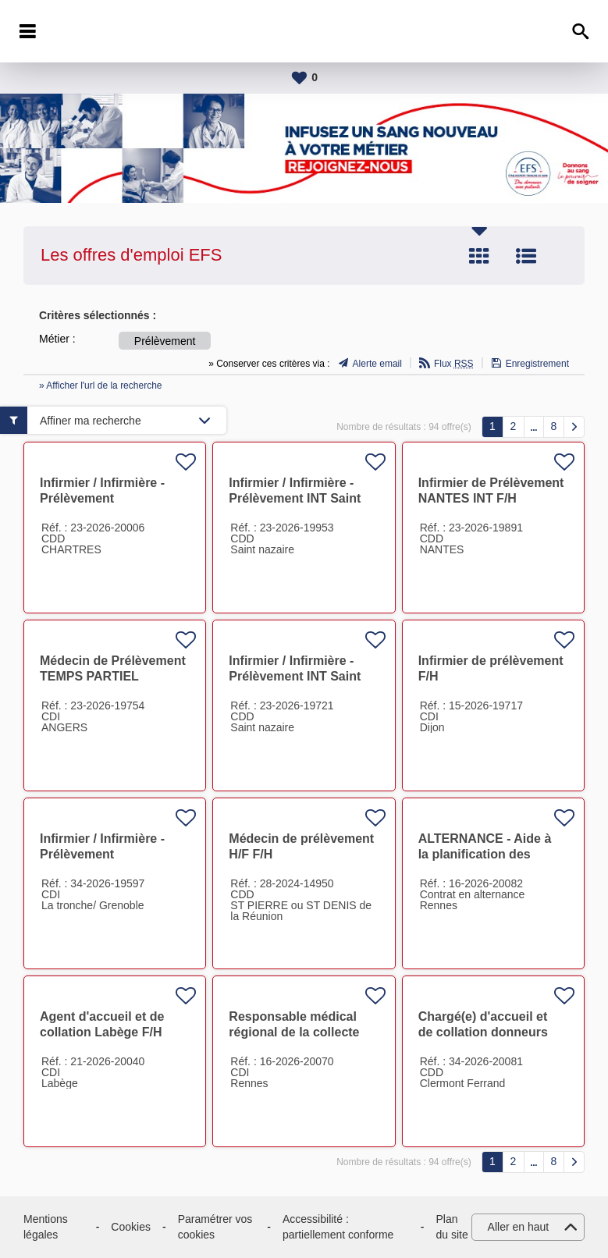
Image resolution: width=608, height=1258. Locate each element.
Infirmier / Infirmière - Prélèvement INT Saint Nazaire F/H (295, 676)
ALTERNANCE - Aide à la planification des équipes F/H (485, 854)
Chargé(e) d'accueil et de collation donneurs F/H (483, 1032)
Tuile (479, 256)
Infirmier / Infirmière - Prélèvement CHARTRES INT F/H (102, 498)
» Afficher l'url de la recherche (100, 385)
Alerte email (377, 363)
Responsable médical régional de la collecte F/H (294, 1032)
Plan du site (452, 1227)
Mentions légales (45, 1227)
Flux (454, 363)
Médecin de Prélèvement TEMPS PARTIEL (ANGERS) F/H (113, 676)
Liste (526, 256)
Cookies (131, 1227)
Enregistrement (537, 363)
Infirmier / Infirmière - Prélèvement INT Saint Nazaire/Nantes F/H (295, 498)
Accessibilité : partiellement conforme (338, 1227)
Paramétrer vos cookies (215, 1227)
